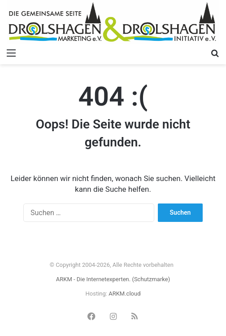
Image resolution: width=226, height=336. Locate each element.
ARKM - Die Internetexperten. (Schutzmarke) (113, 279)
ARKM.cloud (124, 293)
